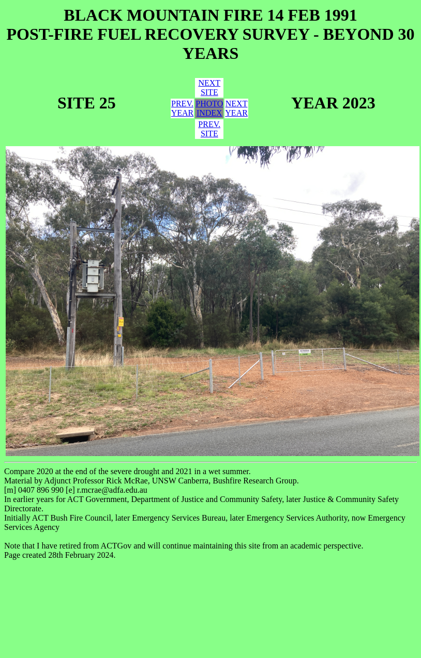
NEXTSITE (209, 88)
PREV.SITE (209, 129)
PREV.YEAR (182, 108)
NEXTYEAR (236, 108)
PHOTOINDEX (209, 108)
